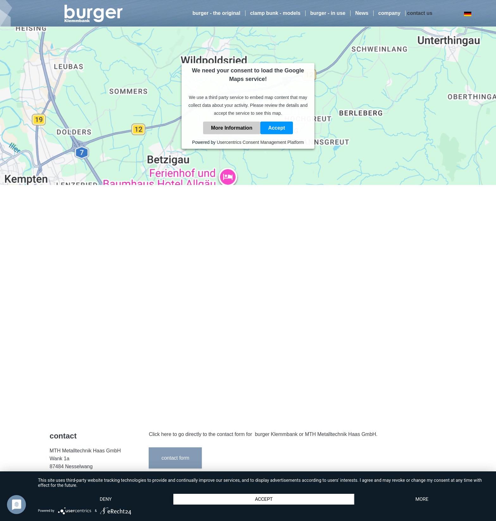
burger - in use (327, 13)
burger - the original (216, 13)
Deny (106, 499)
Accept (276, 128)
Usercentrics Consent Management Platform (260, 142)
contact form (175, 458)
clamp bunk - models (275, 13)
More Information (231, 128)
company (389, 13)
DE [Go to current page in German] (467, 13)
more (421, 499)
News (362, 13)
